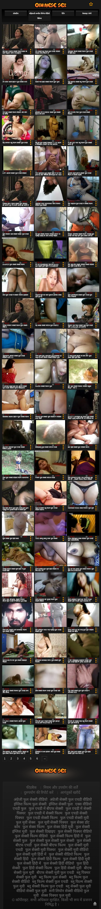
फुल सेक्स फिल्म (34, 827)
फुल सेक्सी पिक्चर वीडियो (75, 831)
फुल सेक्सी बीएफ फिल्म (50, 845)
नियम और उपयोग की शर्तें (60, 787)
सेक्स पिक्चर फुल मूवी (55, 895)
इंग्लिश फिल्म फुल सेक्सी (30, 804)
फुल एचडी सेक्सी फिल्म (42, 818)
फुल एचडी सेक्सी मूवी (74, 818)
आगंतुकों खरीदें (70, 792)
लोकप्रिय (15, 13)
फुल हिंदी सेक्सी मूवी (67, 868)
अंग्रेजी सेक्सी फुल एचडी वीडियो (71, 799)
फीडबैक (31, 787)
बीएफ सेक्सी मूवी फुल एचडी (55, 872)
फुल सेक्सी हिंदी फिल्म (45, 859)
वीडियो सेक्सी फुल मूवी (31, 891)
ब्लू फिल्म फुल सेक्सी (53, 877)
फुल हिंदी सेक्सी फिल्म (37, 868)
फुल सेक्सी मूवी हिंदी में (31, 854)
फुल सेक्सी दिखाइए (42, 831)
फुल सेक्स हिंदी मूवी (60, 827)
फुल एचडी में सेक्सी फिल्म (45, 813)
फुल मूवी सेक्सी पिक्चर (53, 822)
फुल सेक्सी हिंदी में (29, 863)
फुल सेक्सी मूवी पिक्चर (40, 850)
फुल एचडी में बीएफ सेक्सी (46, 808)
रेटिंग (63, 13)
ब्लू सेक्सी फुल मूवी (78, 886)
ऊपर (95, 903)
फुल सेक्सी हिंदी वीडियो (58, 863)
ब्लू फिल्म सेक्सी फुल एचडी (50, 881)
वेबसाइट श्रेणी (86, 13)
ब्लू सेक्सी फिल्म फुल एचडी (45, 886)
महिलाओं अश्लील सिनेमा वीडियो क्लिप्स (39, 15)
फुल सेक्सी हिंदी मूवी (76, 859)
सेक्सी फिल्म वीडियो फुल (50, 5)
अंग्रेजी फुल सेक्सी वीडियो (30, 799)
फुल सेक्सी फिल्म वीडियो (31, 836)
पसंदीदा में (91, 4)
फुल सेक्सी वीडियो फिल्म (65, 854)
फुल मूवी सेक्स (25, 822)
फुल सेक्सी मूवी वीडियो (73, 850)
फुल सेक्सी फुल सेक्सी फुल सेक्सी (52, 840)
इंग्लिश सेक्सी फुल (61, 804)
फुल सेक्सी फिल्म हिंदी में (66, 836)
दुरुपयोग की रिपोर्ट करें (39, 792)
